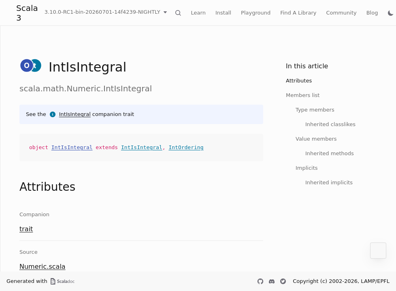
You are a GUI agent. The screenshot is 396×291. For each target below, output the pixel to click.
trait (26, 229)
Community (341, 13)
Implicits (307, 168)
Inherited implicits (329, 182)
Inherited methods (329, 153)
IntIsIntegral (75, 114)
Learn (198, 13)
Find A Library (298, 13)
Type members (315, 110)
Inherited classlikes (330, 124)
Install (223, 13)
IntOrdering (185, 147)
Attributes (299, 81)
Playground (255, 13)
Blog (372, 13)
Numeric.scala (42, 266)
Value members (316, 139)
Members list (302, 95)
